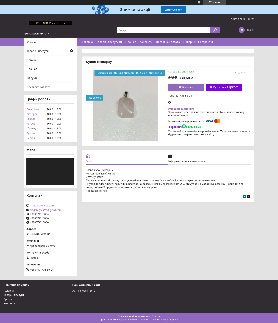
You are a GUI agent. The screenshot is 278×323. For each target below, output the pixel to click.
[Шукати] (215, 30)
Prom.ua (156, 316)
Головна (87, 42)
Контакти (146, 42)
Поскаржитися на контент (136, 319)
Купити (187, 87)
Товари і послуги (107, 42)
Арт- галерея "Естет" (85, 290)
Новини (31, 60)
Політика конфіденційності (164, 319)
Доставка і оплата (168, 42)
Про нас (130, 42)
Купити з (225, 87)
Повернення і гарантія (198, 42)
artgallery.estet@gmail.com (46, 210)
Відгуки (31, 78)
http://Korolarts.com (42, 205)
